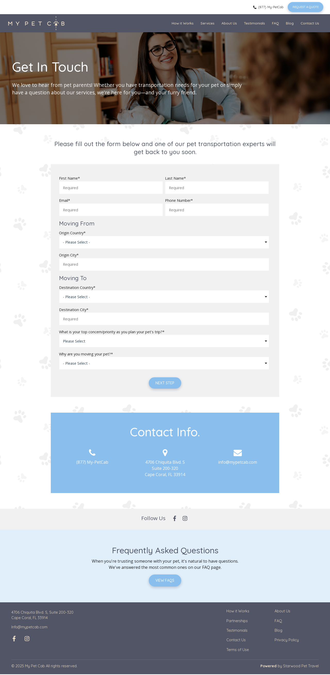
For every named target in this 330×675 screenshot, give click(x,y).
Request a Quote (305, 7)
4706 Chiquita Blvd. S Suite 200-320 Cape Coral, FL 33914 (165, 469)
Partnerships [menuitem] (237, 621)
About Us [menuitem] (229, 23)
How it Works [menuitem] (183, 23)
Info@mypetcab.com (29, 628)
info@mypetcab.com (237, 462)
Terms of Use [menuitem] (237, 650)
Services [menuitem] (207, 23)
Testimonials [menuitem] (254, 23)
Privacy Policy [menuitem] (287, 640)
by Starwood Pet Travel (289, 666)
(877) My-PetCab (267, 7)
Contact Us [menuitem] (310, 23)
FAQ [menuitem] (275, 23)
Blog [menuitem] (290, 23)
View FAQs (165, 581)
